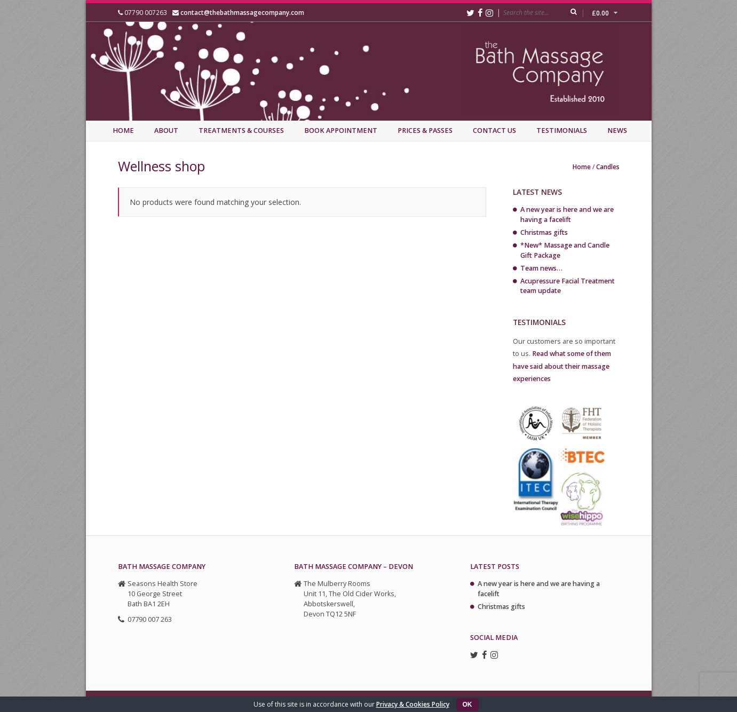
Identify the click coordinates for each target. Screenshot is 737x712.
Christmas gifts (544, 232)
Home (123, 130)
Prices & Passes (425, 130)
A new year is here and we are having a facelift (567, 214)
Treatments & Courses (241, 130)
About (166, 130)
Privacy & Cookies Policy (412, 704)
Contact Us (494, 130)
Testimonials (561, 130)
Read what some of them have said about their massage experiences (562, 366)
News (617, 130)
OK (467, 704)
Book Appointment (340, 130)
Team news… (541, 268)
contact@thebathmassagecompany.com (242, 12)
